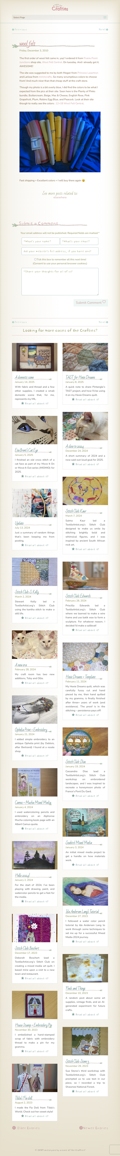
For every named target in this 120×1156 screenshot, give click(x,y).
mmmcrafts (45, 77)
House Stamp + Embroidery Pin (33, 1025)
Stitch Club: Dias (76, 761)
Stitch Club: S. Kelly (27, 592)
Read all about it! (34, 403)
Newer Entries (95, 1127)
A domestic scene (24, 377)
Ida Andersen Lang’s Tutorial (82, 911)
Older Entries (28, 1127)
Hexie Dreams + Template (80, 677)
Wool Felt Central (52, 62)
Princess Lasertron (87, 73)
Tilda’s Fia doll (23, 1098)
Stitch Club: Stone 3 (77, 1061)
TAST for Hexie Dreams (80, 377)
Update (19, 523)
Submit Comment (89, 302)
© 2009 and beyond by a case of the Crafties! (60, 1149)
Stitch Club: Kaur (76, 511)
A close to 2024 (75, 446)
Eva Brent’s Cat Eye (26, 450)
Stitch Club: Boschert (27, 948)
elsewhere (60, 197)
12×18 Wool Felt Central (70, 103)
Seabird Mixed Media (79, 842)
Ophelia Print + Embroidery (31, 729)
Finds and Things (75, 988)
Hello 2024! (22, 875)
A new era (21, 665)
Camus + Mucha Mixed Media (33, 802)
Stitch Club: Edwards (78, 596)
